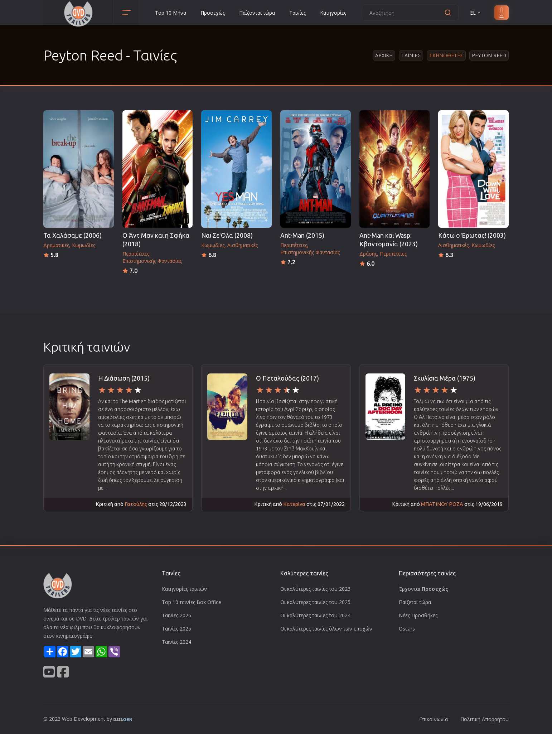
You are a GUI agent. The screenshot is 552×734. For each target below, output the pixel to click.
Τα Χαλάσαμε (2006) (72, 235)
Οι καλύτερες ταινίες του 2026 (315, 588)
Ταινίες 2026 (176, 615)
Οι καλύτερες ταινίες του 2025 (315, 602)
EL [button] (475, 12)
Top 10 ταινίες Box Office (191, 602)
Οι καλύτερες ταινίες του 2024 (315, 615)
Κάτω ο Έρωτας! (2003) (472, 235)
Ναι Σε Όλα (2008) (227, 235)
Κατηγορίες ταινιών (184, 588)
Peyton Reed (489, 55)
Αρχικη (384, 55)
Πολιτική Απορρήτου (484, 719)
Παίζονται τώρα (257, 12)
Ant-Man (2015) (302, 235)
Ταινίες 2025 (176, 628)
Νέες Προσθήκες (418, 615)
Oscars (407, 628)
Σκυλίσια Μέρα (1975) (444, 378)
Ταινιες (411, 55)
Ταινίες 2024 (176, 641)
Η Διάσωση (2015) (124, 378)
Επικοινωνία (433, 719)
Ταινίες (297, 12)
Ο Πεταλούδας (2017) (287, 378)
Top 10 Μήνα (170, 12)
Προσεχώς (212, 12)
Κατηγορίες (333, 12)
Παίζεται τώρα (415, 602)
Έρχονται (423, 588)
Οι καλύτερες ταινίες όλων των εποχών (326, 628)
